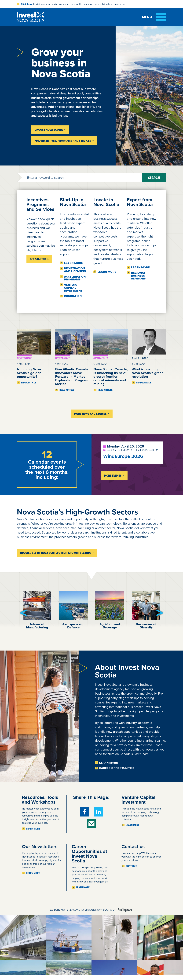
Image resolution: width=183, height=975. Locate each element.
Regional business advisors (138, 275)
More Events (113, 475)
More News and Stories (90, 414)
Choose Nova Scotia (49, 129)
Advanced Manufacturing (37, 626)
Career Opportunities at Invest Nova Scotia (89, 853)
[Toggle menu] (154, 17)
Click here (27, 4)
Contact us (133, 846)
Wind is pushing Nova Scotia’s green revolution (148, 373)
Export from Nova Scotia (140, 202)
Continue (131, 866)
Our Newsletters (39, 846)
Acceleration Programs (75, 278)
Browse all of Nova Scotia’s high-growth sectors (55, 553)
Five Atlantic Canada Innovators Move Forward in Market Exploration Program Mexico (71, 376)
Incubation (73, 296)
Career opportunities (116, 768)
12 (47, 454)
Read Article (28, 382)
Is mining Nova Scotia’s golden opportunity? (29, 373)
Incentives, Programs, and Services (40, 204)
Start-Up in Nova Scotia (73, 202)
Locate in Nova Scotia (106, 202)
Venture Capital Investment (73, 287)
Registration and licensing (75, 270)
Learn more (73, 263)
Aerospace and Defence (73, 626)
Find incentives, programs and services (63, 140)
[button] (23, 612)
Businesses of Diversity (146, 626)
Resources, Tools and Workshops (40, 799)
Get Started (38, 259)
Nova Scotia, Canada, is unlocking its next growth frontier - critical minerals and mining (110, 376)
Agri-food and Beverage (109, 626)
